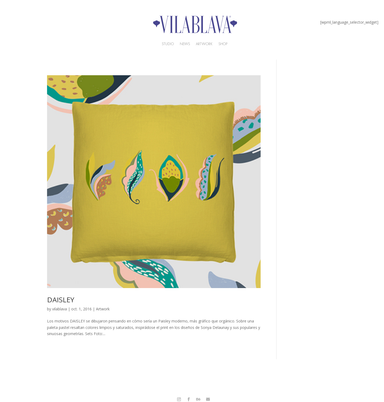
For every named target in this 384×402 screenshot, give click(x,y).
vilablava (59, 308)
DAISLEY (60, 299)
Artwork (103, 308)
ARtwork (204, 44)
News (185, 44)
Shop (222, 44)
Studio (168, 44)
